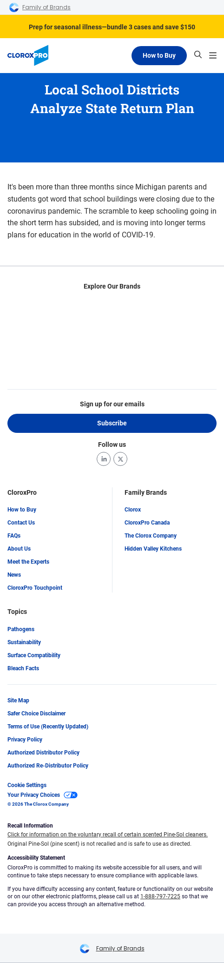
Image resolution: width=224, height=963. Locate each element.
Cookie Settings (26, 785)
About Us (19, 549)
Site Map (18, 700)
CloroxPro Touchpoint (34, 588)
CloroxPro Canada (147, 523)
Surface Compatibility (33, 655)
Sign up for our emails (112, 404)
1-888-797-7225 (160, 897)
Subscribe (112, 423)
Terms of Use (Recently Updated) (47, 726)
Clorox (133, 510)
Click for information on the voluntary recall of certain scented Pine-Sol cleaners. (107, 835)
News (14, 575)
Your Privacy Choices (42, 795)
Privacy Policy (24, 739)
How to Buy (159, 55)
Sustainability (24, 642)
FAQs (13, 536)
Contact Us (21, 523)
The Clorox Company (151, 536)
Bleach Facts (23, 668)
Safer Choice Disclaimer (36, 713)
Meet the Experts (28, 562)
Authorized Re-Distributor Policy (47, 765)
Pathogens (20, 629)
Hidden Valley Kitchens (153, 549)
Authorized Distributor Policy (43, 752)
